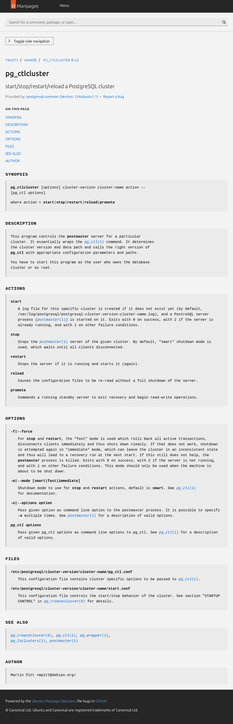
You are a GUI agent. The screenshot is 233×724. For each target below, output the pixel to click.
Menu (64, 5)
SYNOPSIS (13, 117)
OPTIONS (12, 139)
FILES (9, 146)
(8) (64, 601)
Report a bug (113, 96)
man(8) (30, 60)
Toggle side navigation (31, 41)
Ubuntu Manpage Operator (53, 701)
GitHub (101, 701)
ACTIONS (12, 132)
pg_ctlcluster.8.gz (61, 60)
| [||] (45, 481)
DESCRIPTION (16, 125)
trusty (11, 60)
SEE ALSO (13, 153)
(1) (94, 242)
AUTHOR (12, 161)
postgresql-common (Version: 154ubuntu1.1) (62, 96)
